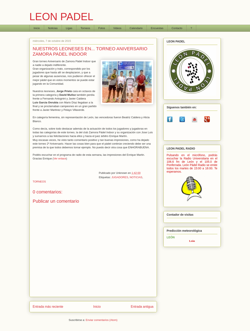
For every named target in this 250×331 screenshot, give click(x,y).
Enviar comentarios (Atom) (101, 320)
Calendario (136, 28)
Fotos (101, 28)
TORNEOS (39, 181)
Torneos (85, 28)
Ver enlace (60, 158)
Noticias (53, 28)
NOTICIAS (136, 177)
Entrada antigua (142, 306)
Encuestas (157, 28)
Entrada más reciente (48, 306)
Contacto (177, 28)
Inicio (37, 28)
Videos (117, 28)
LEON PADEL (61, 16)
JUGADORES (120, 177)
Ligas (69, 28)
